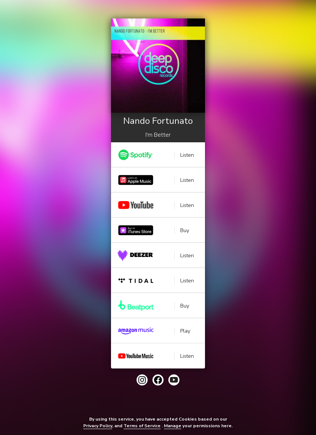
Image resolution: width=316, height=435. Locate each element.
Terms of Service (142, 426)
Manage (172, 426)
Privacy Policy (97, 426)
